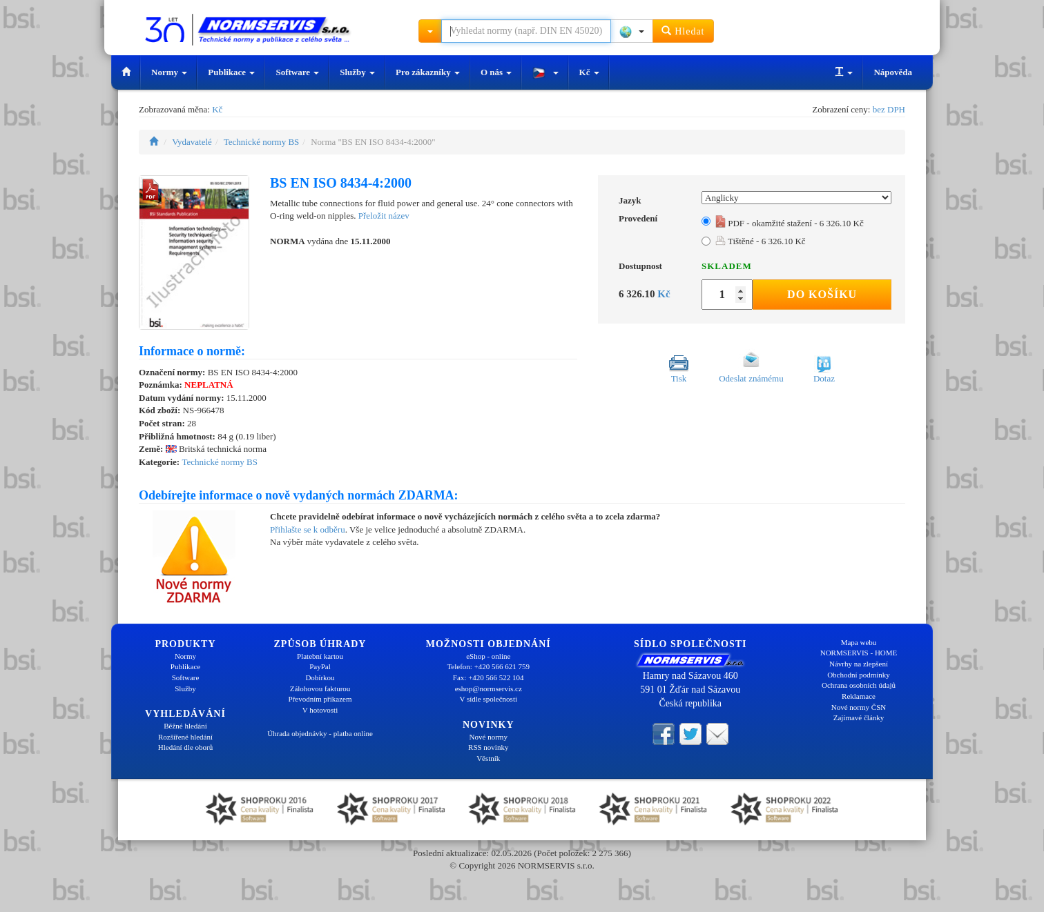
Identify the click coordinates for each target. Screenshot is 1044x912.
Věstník (488, 758)
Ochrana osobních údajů (859, 685)
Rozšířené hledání (185, 737)
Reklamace (859, 696)
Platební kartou (320, 656)
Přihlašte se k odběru (307, 529)
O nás (496, 72)
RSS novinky (488, 747)
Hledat (683, 31)
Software (297, 72)
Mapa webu (859, 642)
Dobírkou (319, 677)
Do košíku (822, 294)
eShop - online (488, 656)
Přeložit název (383, 215)
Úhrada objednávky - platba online (320, 733)
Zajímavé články (858, 717)
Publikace (231, 72)
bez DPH (889, 109)
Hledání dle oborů (185, 747)
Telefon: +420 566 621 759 (488, 666)
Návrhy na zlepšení (858, 664)
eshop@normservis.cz (488, 688)
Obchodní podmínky (858, 675)
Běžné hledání (185, 726)
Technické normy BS (262, 142)
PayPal (320, 666)
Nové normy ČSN (858, 707)
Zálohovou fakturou (320, 688)
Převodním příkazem (320, 699)
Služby (357, 72)
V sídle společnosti (488, 699)
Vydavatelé (192, 142)
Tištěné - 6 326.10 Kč (760, 241)
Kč (589, 72)
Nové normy (489, 737)
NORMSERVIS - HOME (859, 652)
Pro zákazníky (428, 72)
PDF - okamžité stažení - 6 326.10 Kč (789, 223)
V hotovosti (320, 710)
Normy (169, 72)
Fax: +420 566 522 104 (488, 677)
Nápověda (892, 72)
